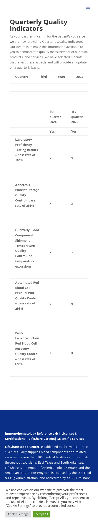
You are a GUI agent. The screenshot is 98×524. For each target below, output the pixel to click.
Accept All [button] (41, 514)
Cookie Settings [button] (18, 514)
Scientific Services (70, 439)
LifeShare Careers (42, 439)
